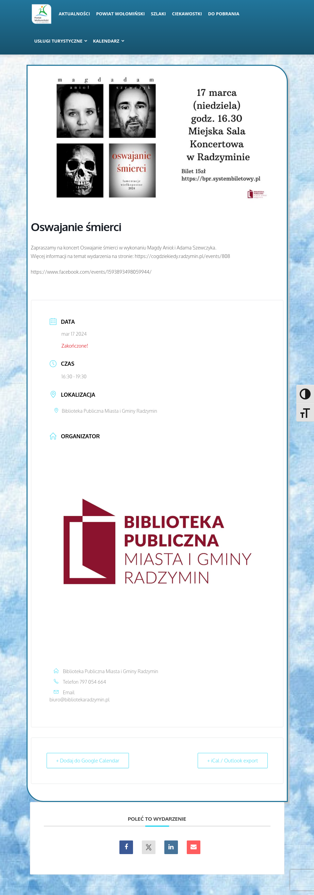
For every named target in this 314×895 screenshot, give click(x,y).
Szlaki (158, 14)
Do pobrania (223, 14)
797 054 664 (93, 682)
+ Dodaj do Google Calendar (88, 760)
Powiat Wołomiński (120, 14)
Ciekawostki (187, 14)
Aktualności (74, 14)
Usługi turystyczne (61, 41)
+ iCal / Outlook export (232, 760)
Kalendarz (109, 41)
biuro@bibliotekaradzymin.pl (80, 699)
